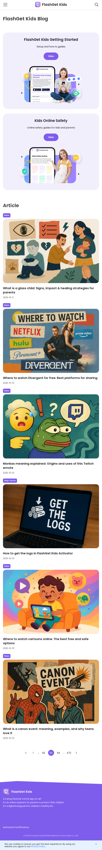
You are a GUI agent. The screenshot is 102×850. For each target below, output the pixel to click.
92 (43, 753)
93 (51, 753)
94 (58, 753)
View (51, 56)
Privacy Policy (38, 846)
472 (69, 753)
